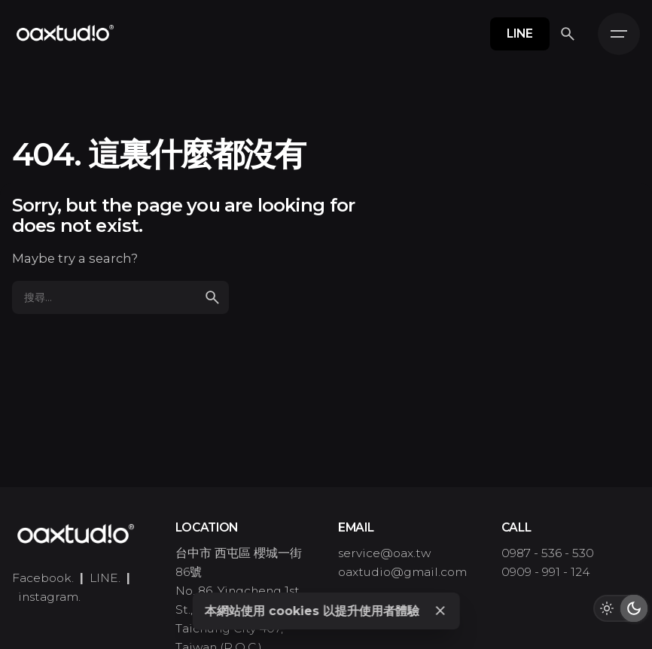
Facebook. (43, 578)
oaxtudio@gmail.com (402, 572)
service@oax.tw (384, 553)
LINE (520, 33)
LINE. (105, 578)
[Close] (440, 611)
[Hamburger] (619, 34)
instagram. (49, 597)
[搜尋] (568, 34)
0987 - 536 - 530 (547, 553)
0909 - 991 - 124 (545, 572)
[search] (212, 297)
